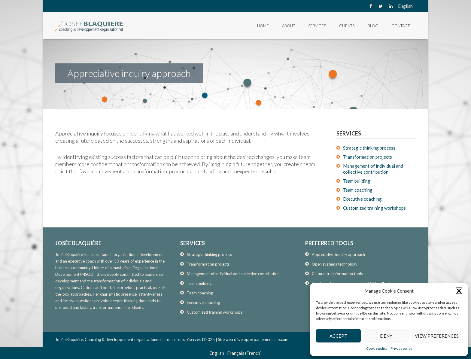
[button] (459, 291)
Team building (356, 181)
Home (263, 25)
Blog (373, 25)
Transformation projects (367, 157)
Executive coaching (362, 199)
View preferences (437, 336)
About (288, 25)
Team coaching (357, 190)
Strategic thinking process (369, 148)
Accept (338, 336)
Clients (346, 25)
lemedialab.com (274, 339)
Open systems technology (334, 264)
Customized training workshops (374, 208)
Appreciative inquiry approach (338, 254)
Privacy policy (401, 348)
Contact (400, 25)
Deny (386, 336)
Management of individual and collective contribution (233, 273)
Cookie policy (376, 348)
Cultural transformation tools (337, 273)
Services (317, 25)
